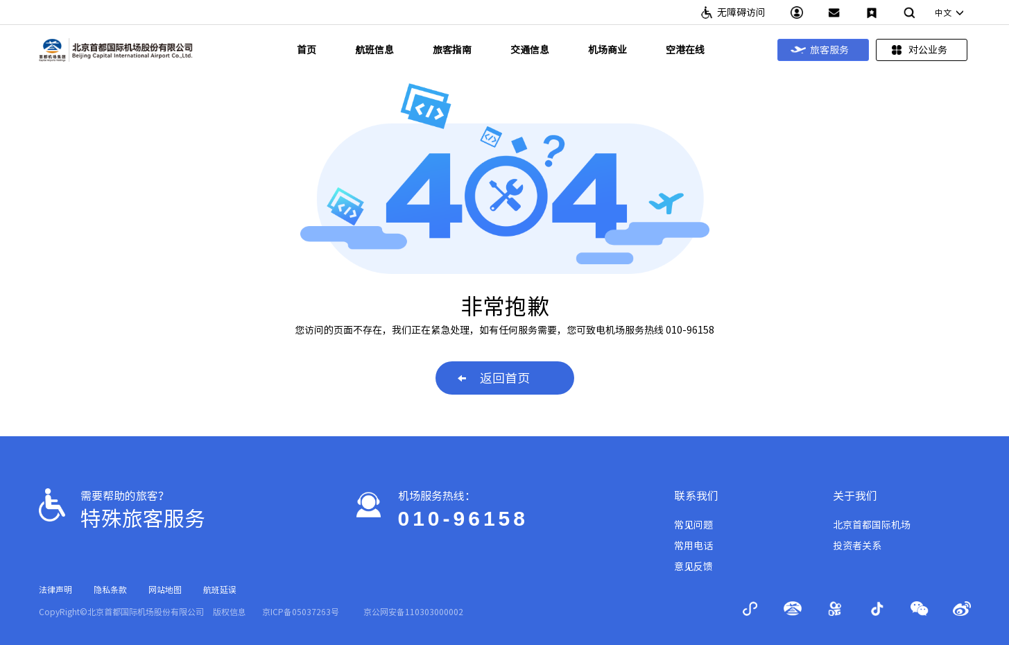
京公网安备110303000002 (413, 612)
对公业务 (918, 50)
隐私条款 (110, 589)
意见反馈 (693, 566)
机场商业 (607, 50)
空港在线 (685, 50)
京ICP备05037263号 (300, 612)
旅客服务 (820, 50)
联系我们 (696, 495)
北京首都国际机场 (872, 525)
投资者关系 (857, 546)
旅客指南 (452, 50)
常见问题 (693, 525)
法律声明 (55, 589)
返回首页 (494, 378)
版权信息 (229, 612)
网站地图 (165, 589)
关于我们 (855, 495)
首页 (306, 50)
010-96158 (463, 518)
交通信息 (529, 50)
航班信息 (374, 50)
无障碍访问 (741, 12)
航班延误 (219, 589)
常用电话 (693, 546)
